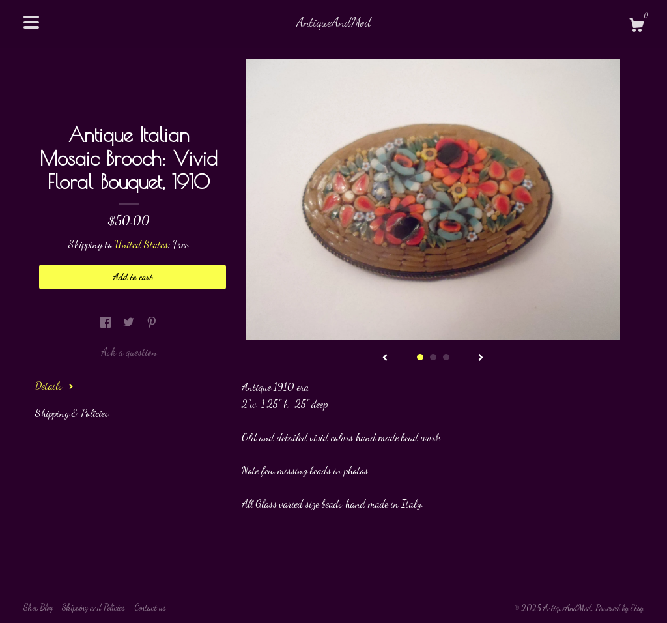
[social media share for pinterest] (152, 322)
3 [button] (446, 357)
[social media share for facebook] (106, 322)
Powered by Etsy (619, 608)
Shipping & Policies (72, 413)
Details (54, 385)
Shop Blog (38, 607)
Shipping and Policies (93, 607)
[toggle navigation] (31, 22)
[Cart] (636, 26)
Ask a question (129, 351)
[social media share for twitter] (130, 322)
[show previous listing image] (385, 358)
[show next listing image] (480, 358)
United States (141, 244)
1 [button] (420, 357)
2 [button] (433, 357)
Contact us (150, 607)
